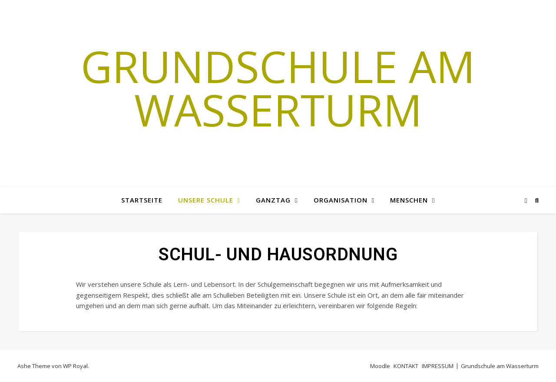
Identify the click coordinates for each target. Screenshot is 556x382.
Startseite (141, 200)
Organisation (340, 200)
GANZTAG (273, 200)
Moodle (380, 366)
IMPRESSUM (437, 366)
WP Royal (75, 366)
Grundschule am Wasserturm (278, 87)
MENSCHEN (409, 200)
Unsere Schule (205, 200)
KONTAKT (406, 366)
